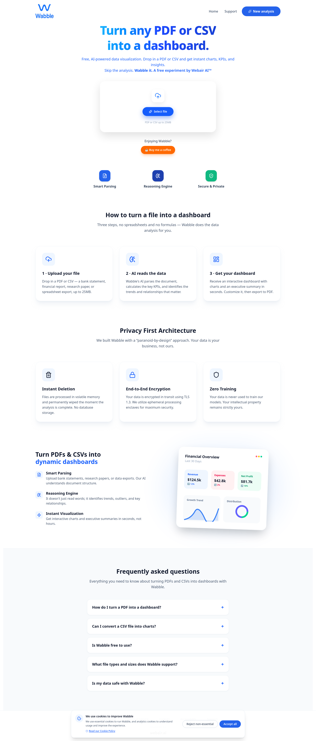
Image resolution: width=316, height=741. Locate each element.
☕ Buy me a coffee (158, 150)
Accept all (230, 724)
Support (231, 11)
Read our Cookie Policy (100, 731)
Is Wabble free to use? (158, 645)
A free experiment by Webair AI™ (183, 70)
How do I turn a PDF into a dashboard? (158, 607)
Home (213, 11)
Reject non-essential (200, 724)
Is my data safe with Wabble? (158, 683)
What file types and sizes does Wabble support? (158, 664)
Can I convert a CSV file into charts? (158, 626)
